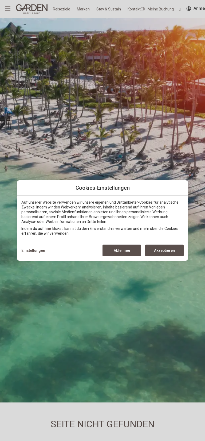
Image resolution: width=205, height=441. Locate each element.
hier (48, 228)
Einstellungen (33, 250)
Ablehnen (122, 250)
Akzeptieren (164, 250)
